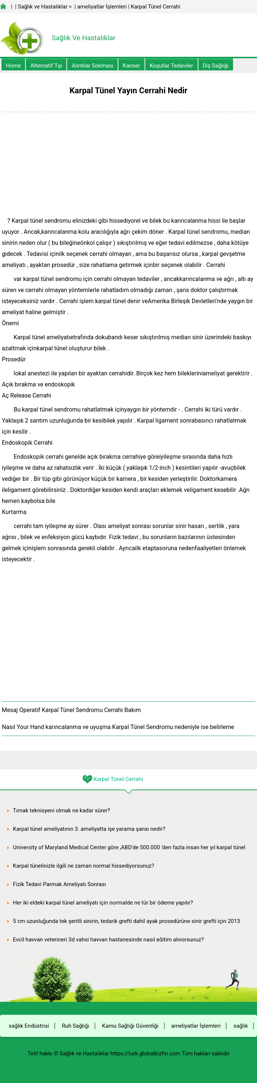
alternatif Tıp (46, 65)
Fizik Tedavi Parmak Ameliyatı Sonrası (59, 884)
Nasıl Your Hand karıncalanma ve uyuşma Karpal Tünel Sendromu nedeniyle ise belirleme (118, 726)
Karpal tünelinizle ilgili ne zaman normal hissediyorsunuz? (83, 865)
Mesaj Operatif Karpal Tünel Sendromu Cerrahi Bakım (71, 710)
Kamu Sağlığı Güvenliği (130, 1026)
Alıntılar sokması (92, 65)
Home (13, 65)
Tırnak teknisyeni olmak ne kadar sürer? (61, 810)
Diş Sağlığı (216, 65)
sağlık (240, 1026)
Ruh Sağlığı (75, 1026)
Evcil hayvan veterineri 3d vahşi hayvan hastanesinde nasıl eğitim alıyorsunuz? (108, 939)
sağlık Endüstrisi (29, 1026)
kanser (131, 65)
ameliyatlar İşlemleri (101, 6)
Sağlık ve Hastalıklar (43, 6)
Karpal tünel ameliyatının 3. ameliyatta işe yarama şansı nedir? (89, 829)
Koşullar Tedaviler (171, 65)
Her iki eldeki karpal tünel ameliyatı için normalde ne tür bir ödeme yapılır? (103, 902)
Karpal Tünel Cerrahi (155, 6)
